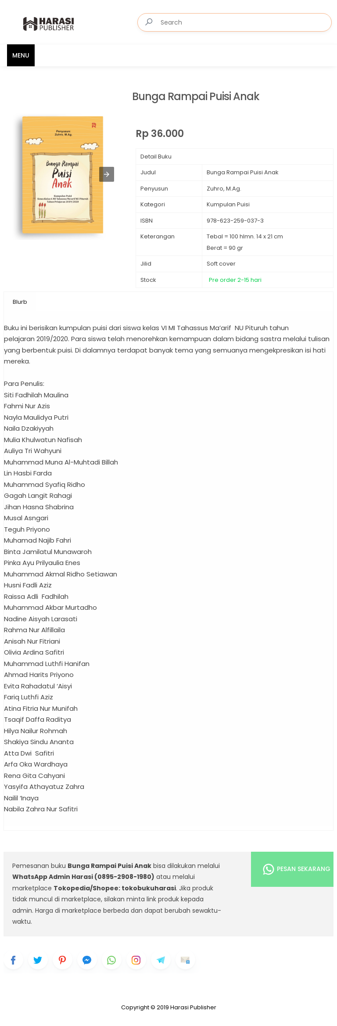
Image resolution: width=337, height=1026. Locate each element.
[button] (106, 174)
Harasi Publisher (193, 1007)
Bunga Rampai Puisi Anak (195, 96)
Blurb (20, 302)
